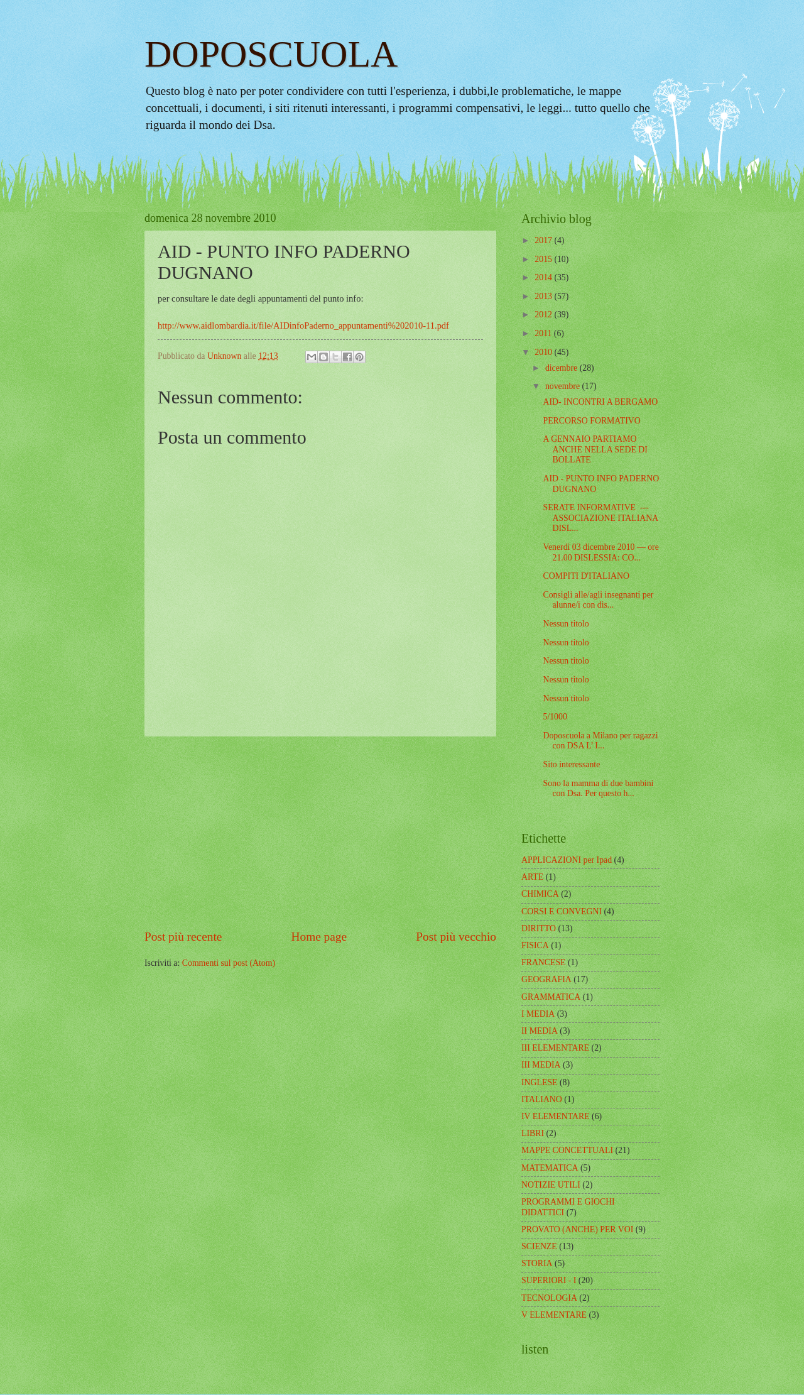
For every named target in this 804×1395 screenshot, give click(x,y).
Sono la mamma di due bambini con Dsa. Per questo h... (598, 789)
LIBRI (532, 1133)
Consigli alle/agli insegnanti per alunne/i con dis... (598, 600)
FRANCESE (543, 962)
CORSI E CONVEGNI (561, 911)
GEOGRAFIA (546, 979)
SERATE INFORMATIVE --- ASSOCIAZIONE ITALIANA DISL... (600, 518)
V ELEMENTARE (554, 1315)
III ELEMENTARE (555, 1048)
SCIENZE (539, 1246)
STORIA (537, 1263)
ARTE (532, 877)
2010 (544, 352)
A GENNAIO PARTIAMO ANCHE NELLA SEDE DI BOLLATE (595, 449)
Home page (319, 936)
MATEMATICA (549, 1168)
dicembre (562, 368)
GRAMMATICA (550, 997)
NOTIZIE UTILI (550, 1185)
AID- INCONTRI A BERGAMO (600, 402)
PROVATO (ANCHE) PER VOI (577, 1229)
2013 (544, 296)
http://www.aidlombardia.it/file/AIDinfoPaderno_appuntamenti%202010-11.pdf (303, 325)
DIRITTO (538, 928)
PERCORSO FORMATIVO (591, 420)
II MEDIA (539, 1031)
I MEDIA (538, 1014)
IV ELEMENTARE (555, 1116)
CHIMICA (540, 894)
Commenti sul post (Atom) (228, 963)
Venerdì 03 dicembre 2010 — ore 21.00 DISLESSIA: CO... (600, 552)
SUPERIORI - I (548, 1280)
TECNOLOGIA (549, 1298)
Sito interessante (571, 764)
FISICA (535, 945)
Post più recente (183, 936)
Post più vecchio (456, 936)
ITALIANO (541, 1099)
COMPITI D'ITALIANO (586, 576)
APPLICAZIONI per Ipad (566, 860)
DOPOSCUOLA (271, 54)
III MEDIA (540, 1065)
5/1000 (555, 716)
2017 (544, 240)
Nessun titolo (566, 623)
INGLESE (539, 1082)
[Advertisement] (320, 832)
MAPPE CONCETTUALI (567, 1150)
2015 (544, 259)
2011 (544, 333)
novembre (563, 386)
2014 (544, 277)
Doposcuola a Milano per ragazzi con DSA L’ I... (600, 741)
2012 (544, 314)
